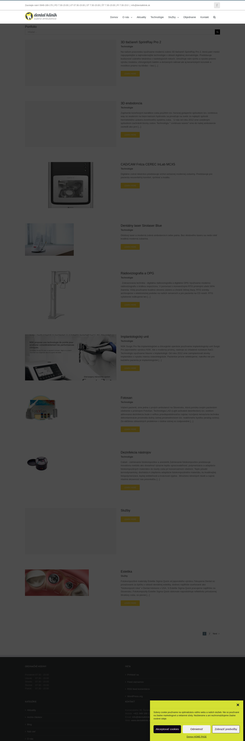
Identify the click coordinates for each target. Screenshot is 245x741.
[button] (238, 705)
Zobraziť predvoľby (226, 729)
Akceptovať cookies (167, 729)
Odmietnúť (196, 729)
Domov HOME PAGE (196, 737)
